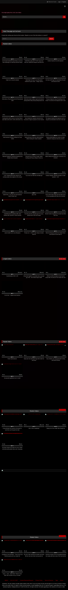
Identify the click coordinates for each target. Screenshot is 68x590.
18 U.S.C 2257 (14, 580)
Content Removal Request (26, 580)
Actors (61, 580)
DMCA (6, 580)
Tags (56, 580)
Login (59, 1)
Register (64, 1)
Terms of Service (49, 580)
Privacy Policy (39, 580)
